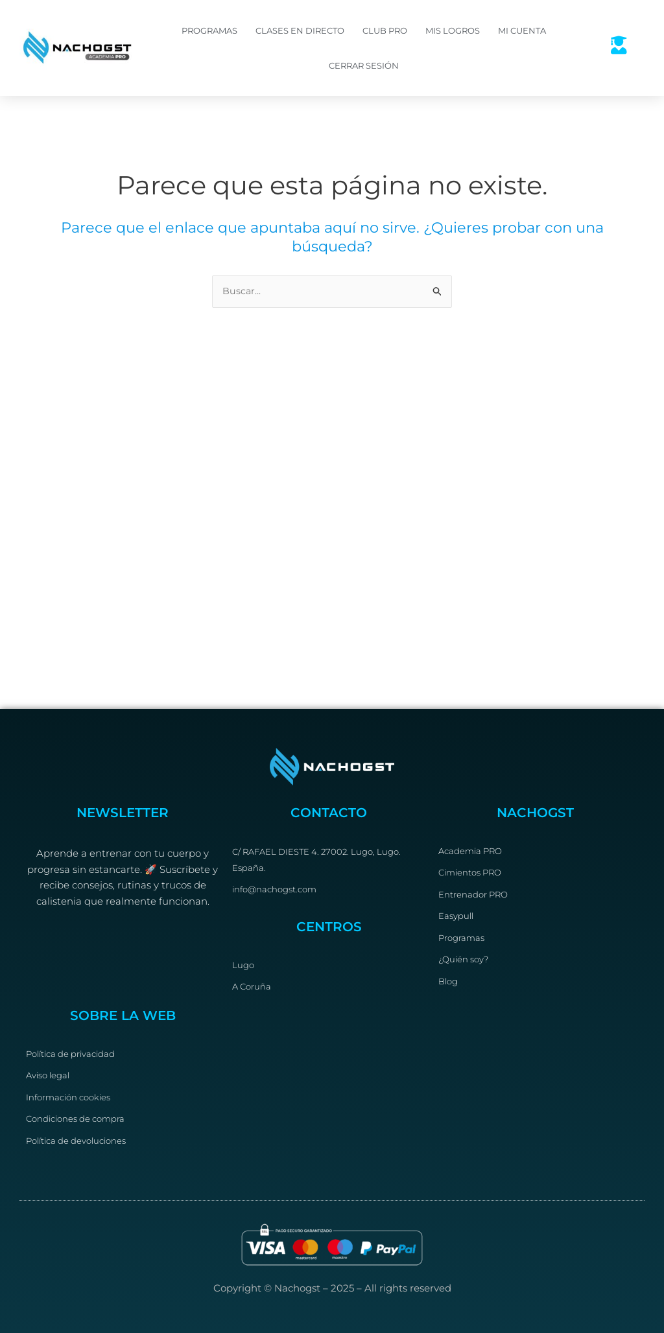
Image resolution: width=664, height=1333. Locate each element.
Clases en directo (299, 30)
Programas (209, 30)
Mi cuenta (522, 30)
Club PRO (384, 30)
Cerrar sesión (364, 65)
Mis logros (452, 30)
